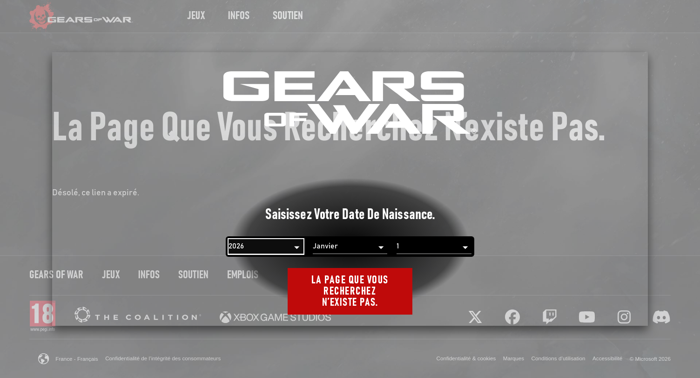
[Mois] (350, 246)
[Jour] (434, 246)
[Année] (266, 246)
